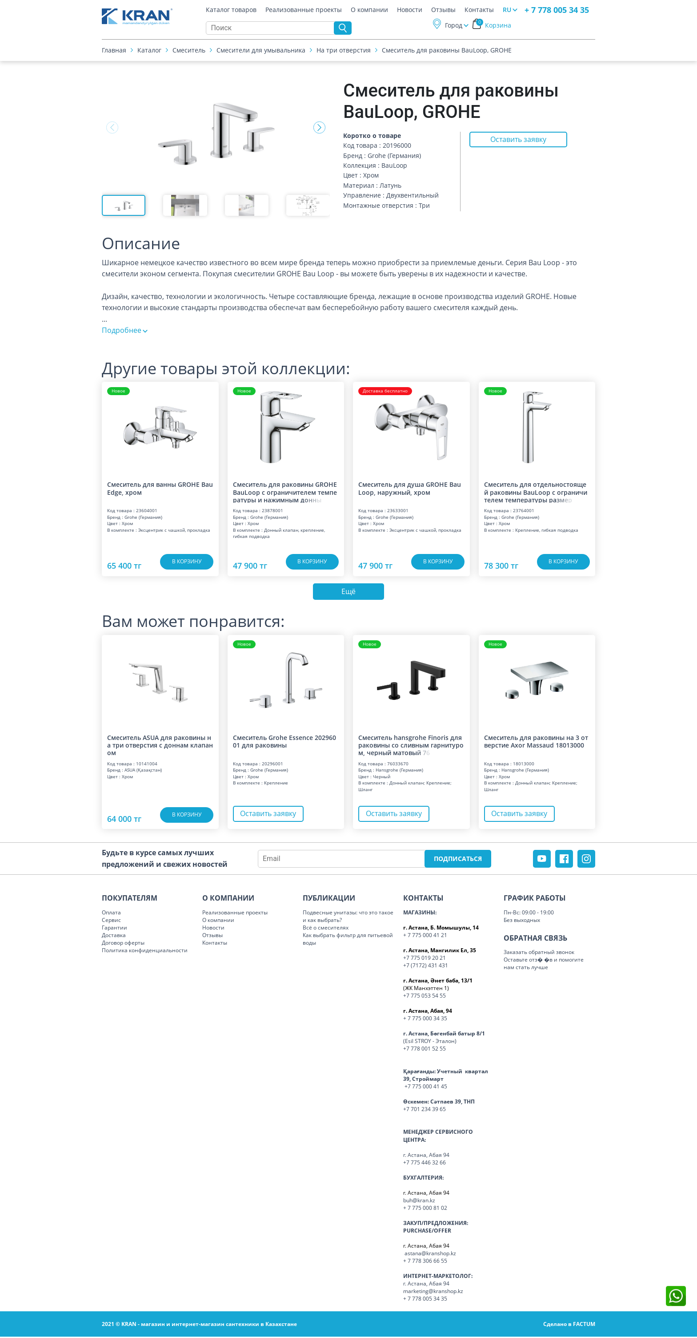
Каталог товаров (231, 11)
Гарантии (114, 929)
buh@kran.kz (419, 1201)
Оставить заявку (518, 140)
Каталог (149, 51)
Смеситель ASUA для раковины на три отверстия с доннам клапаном (160, 746)
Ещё (348, 592)
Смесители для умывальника (260, 51)
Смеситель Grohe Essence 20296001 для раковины (284, 743)
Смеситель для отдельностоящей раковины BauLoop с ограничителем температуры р (535, 492)
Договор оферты (123, 944)
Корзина (493, 26)
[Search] (272, 29)
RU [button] (507, 10)
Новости (409, 11)
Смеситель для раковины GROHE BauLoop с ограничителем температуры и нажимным (285, 492)
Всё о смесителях (325, 929)
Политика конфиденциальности (145, 951)
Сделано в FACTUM (569, 1325)
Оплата (111, 913)
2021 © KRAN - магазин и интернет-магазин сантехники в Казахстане (199, 1325)
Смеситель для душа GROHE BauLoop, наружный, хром (409, 488)
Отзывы (443, 11)
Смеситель (188, 51)
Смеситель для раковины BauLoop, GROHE (447, 51)
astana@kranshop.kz (430, 1254)
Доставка (114, 936)
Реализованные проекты (303, 11)
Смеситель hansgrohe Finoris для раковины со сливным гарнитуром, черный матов (411, 746)
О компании (369, 11)
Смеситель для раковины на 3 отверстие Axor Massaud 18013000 (536, 743)
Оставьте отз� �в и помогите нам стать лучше (544, 964)
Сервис (111, 921)
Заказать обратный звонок (539, 953)
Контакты (479, 11)
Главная (114, 51)
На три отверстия (343, 51)
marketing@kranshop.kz (433, 1292)
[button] (319, 127)
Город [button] (453, 26)
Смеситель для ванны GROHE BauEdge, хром (160, 488)
